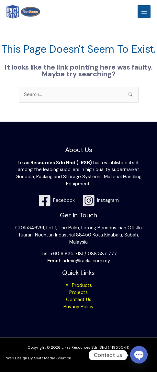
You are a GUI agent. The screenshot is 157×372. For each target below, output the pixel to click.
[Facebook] (56, 200)
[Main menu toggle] (144, 11)
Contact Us (78, 300)
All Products (78, 285)
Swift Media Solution (52, 358)
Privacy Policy (78, 307)
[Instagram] (101, 200)
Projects (78, 293)
